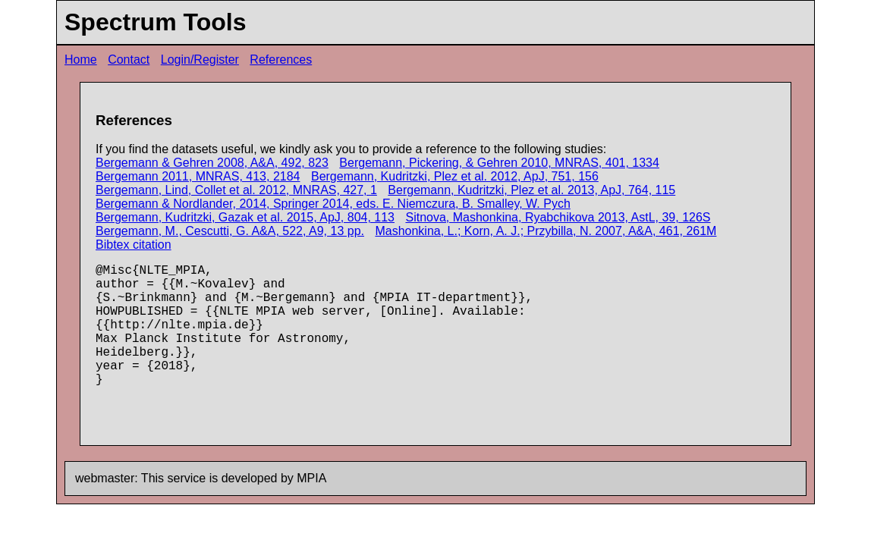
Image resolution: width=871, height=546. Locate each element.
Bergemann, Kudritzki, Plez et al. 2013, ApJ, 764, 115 (531, 190)
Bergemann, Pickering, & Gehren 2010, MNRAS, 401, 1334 (499, 162)
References (281, 59)
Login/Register (200, 59)
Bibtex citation (133, 244)
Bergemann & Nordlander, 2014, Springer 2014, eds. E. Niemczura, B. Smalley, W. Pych (333, 203)
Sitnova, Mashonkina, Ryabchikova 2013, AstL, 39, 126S (557, 217)
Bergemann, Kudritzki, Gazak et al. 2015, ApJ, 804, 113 (245, 217)
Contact (128, 59)
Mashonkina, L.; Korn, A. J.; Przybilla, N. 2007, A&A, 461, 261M (545, 230)
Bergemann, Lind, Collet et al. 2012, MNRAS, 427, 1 (236, 190)
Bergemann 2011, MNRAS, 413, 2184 (198, 176)
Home (80, 59)
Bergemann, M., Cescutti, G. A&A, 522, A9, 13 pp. (230, 230)
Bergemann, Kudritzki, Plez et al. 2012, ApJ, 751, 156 (455, 176)
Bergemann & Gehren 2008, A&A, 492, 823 (212, 162)
